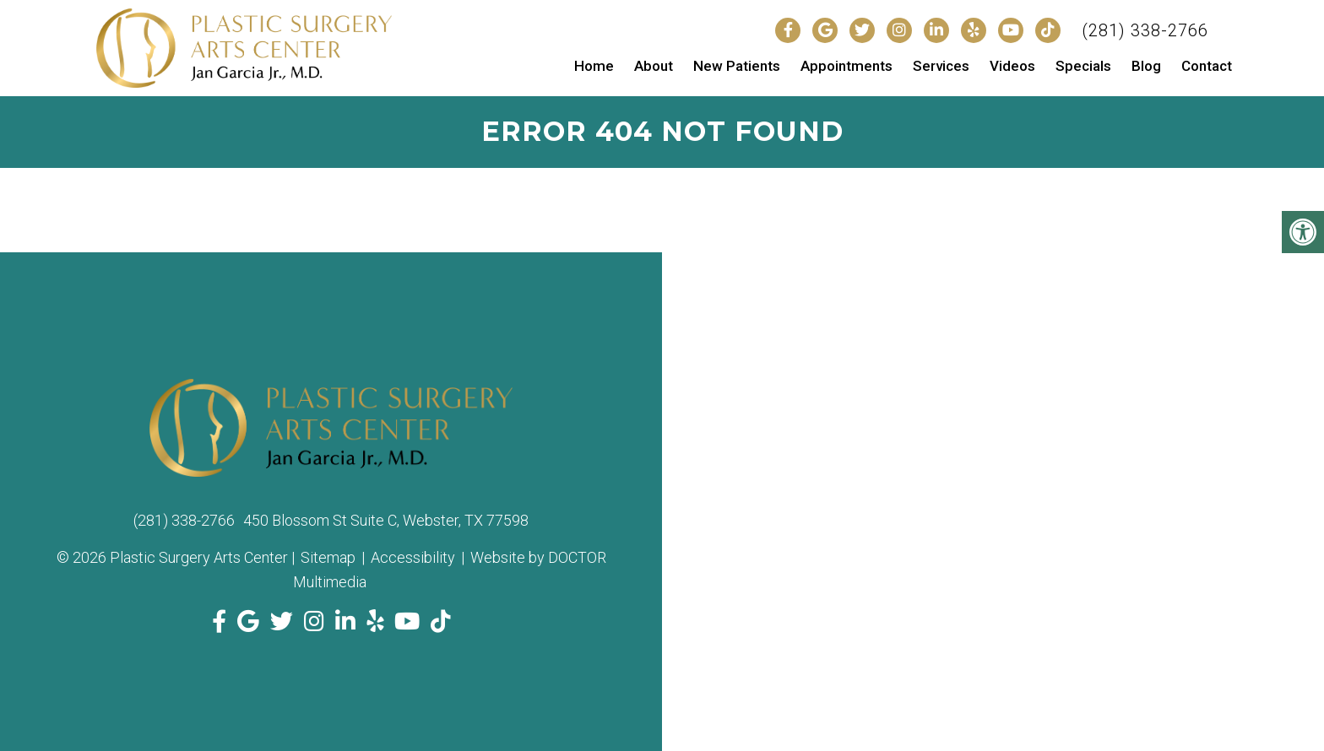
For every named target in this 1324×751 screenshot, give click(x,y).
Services (941, 65)
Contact (1206, 65)
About (653, 65)
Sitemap (328, 557)
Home (594, 65)
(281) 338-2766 (1145, 30)
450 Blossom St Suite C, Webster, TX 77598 (386, 520)
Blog (1146, 65)
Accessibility (413, 557)
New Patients (736, 65)
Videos (1012, 65)
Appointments (846, 65)
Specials (1083, 65)
